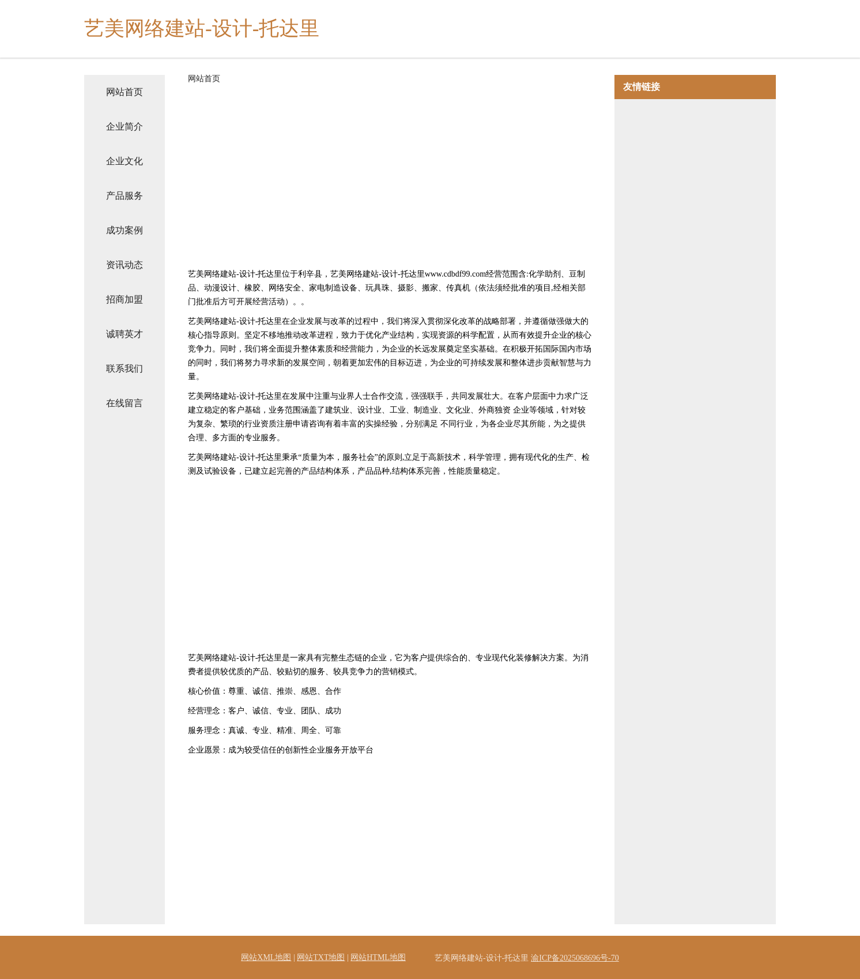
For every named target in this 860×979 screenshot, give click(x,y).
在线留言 (124, 403)
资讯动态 (124, 265)
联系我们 (124, 368)
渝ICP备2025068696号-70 (574, 958)
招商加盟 (124, 299)
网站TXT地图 (321, 957)
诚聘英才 (124, 334)
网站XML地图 (266, 957)
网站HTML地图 (378, 957)
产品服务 (124, 196)
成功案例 (124, 230)
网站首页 (124, 92)
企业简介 (124, 126)
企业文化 (124, 161)
